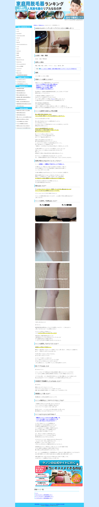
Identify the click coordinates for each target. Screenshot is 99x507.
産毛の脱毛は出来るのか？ (21, 99)
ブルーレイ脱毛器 (20, 66)
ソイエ (18, 46)
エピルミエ (19, 50)
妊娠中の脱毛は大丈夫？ (21, 112)
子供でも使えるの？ (20, 105)
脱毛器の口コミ (41, 25)
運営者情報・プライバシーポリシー (42, 504)
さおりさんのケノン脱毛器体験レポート (44, 494)
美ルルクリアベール (20, 59)
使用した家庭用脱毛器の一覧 (24, 26)
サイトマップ (52, 504)
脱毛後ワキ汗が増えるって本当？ (23, 119)
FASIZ (18, 55)
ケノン (53, 98)
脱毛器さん (36, 25)
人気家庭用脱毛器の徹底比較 (22, 75)
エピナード (19, 70)
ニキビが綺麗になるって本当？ (22, 121)
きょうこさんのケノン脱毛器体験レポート (44, 496)
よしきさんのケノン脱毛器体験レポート (44, 498)
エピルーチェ (19, 61)
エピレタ (18, 37)
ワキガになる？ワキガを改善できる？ (24, 127)
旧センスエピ (19, 72)
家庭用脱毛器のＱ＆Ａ (23, 86)
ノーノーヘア (19, 68)
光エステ (18, 42)
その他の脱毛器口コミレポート (22, 83)
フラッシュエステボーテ (21, 64)
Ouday (18, 53)
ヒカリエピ (19, 57)
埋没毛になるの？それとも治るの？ (23, 125)
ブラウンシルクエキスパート (22, 44)
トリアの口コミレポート (21, 81)
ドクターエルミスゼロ (21, 35)
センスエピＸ (19, 33)
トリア (18, 31)
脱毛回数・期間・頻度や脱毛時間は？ (24, 97)
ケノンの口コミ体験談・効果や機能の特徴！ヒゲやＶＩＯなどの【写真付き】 (59, 68)
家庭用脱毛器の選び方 (21, 90)
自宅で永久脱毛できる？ (21, 92)
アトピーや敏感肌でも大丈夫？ (22, 123)
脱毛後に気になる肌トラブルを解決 (23, 110)
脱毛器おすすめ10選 (60, 504)
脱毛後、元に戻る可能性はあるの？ (23, 101)
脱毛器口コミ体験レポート (23, 77)
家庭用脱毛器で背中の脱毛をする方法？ (24, 103)
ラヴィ (18, 48)
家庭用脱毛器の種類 (20, 88)
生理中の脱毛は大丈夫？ (21, 114)
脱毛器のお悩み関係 (24, 108)
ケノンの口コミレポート (21, 79)
